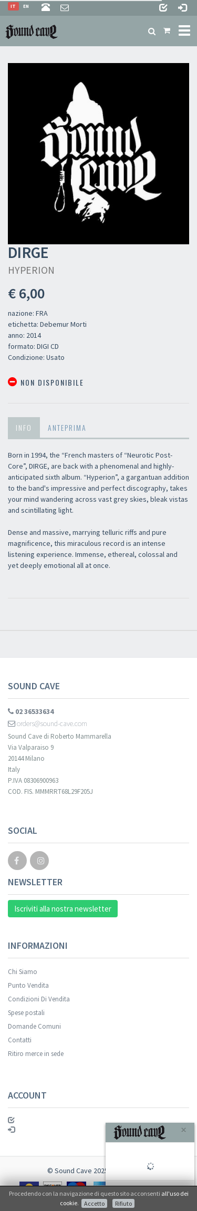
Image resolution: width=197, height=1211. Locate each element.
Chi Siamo (22, 971)
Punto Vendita (28, 985)
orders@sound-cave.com (47, 723)
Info (24, 427)
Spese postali (26, 1012)
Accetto (94, 1203)
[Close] (183, 1129)
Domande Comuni (34, 1026)
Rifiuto (123, 1203)
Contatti (20, 1040)
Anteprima (67, 427)
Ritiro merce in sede (36, 1053)
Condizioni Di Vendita (39, 999)
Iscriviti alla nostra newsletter (62, 909)
